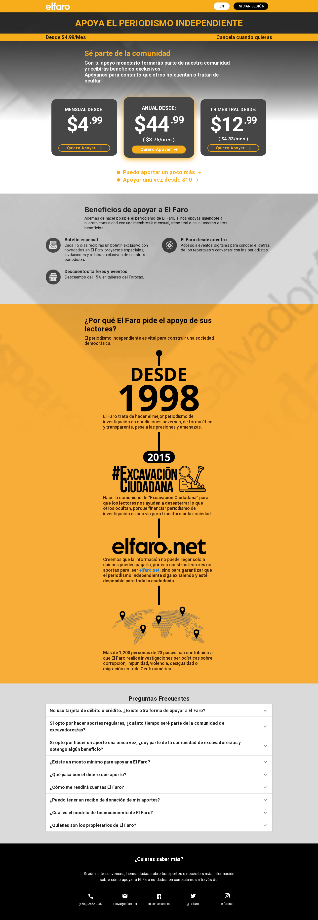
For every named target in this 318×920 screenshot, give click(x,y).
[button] (159, 710)
